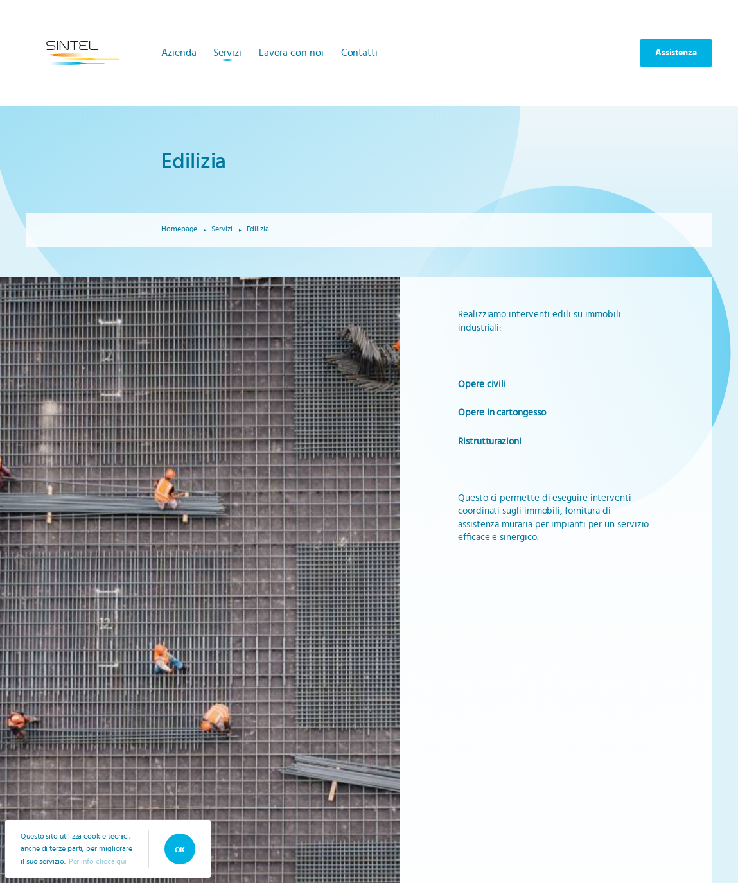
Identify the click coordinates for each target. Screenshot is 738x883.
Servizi (227, 53)
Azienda (178, 53)
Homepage (179, 228)
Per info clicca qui (98, 861)
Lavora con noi (291, 53)
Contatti (359, 53)
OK (180, 849)
